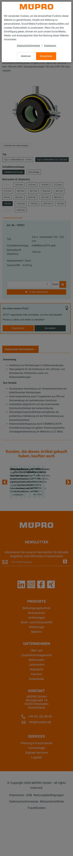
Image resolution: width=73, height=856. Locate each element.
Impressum (50, 45)
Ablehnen (26, 56)
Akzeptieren (46, 56)
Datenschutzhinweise (28, 45)
